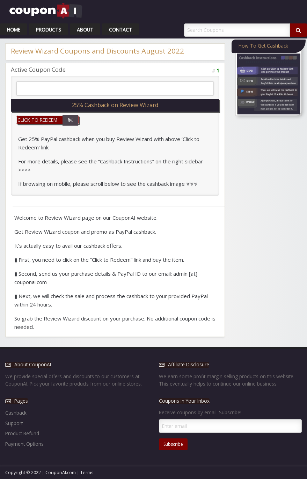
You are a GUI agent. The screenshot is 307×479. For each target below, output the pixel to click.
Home (13, 29)
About (85, 29)
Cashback (16, 412)
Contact (120, 29)
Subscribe (173, 444)
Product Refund (22, 433)
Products (48, 29)
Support (14, 423)
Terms (87, 472)
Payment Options (24, 444)
